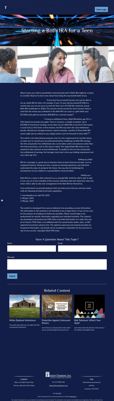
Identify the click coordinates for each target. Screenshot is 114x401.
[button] (37, 5)
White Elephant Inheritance (22, 320)
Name (9, 243)
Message (10, 257)
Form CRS (58, 393)
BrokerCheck (73, 396)
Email (60, 243)
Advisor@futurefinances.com (58, 385)
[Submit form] (12, 276)
